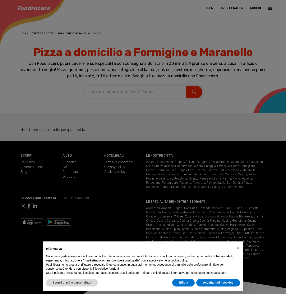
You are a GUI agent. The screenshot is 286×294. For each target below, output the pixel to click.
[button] (238, 248)
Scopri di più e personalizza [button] (72, 282)
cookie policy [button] (179, 260)
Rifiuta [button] (183, 282)
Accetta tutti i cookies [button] (218, 282)
